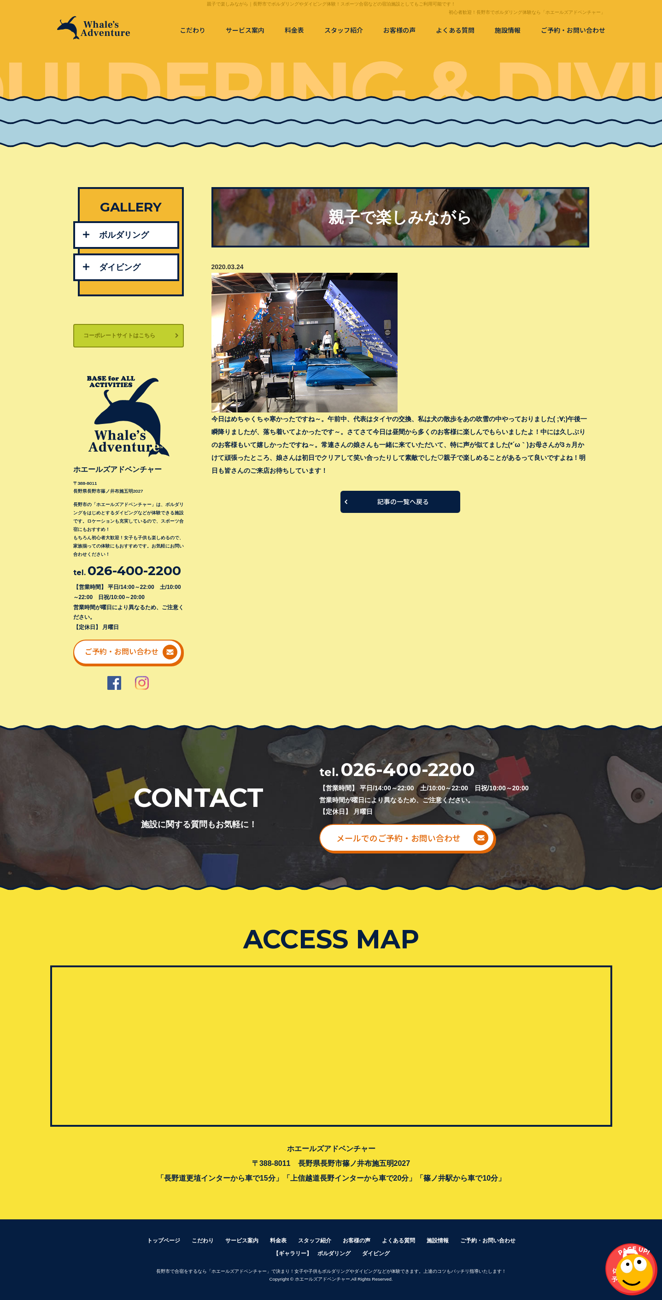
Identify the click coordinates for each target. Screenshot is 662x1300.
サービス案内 (245, 30)
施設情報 (508, 30)
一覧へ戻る (400, 502)
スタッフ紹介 (343, 30)
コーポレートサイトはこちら (119, 335)
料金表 (294, 30)
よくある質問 (455, 30)
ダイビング (120, 267)
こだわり (192, 30)
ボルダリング (124, 235)
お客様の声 (399, 30)
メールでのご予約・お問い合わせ (398, 838)
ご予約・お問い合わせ (573, 30)
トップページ (163, 1240)
